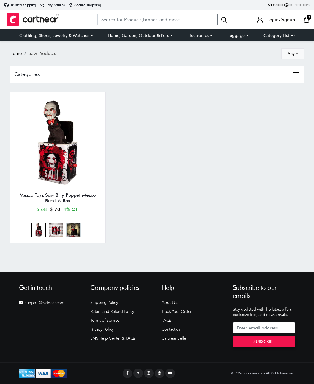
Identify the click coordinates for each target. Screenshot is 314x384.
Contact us (171, 329)
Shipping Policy (104, 302)
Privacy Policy (102, 329)
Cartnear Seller (175, 338)
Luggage (236, 35)
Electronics (198, 35)
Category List (279, 35)
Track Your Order (177, 311)
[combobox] (292, 53)
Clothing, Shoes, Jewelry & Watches (54, 35)
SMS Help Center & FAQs (112, 338)
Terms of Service (104, 320)
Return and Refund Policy (112, 311)
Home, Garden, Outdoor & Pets (138, 35)
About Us (170, 302)
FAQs (166, 320)
